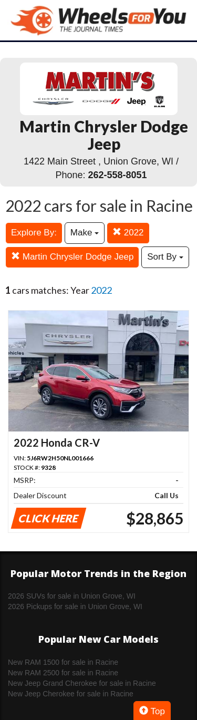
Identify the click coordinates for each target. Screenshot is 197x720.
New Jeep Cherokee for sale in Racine (70, 694)
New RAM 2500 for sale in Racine (63, 672)
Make (84, 233)
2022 (128, 233)
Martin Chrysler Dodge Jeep (72, 257)
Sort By (165, 257)
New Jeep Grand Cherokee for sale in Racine (82, 683)
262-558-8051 (117, 175)
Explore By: (34, 233)
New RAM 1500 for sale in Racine (63, 662)
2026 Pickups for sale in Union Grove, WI (75, 606)
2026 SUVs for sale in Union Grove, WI (72, 596)
